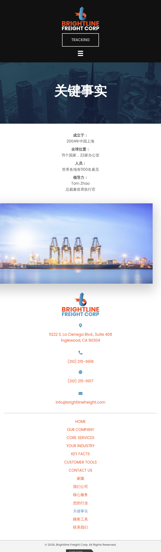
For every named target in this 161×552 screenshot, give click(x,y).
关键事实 (80, 511)
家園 (80, 478)
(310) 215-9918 (81, 361)
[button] (80, 40)
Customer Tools (80, 462)
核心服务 (80, 495)
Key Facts (80, 454)
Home (80, 422)
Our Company (80, 430)
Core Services (81, 438)
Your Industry (80, 446)
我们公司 (80, 487)
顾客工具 (80, 519)
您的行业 (80, 503)
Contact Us (80, 470)
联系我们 (80, 527)
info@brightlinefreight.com (81, 402)
